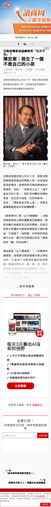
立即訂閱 (43, 435)
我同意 (45, 504)
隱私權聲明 (40, 496)
